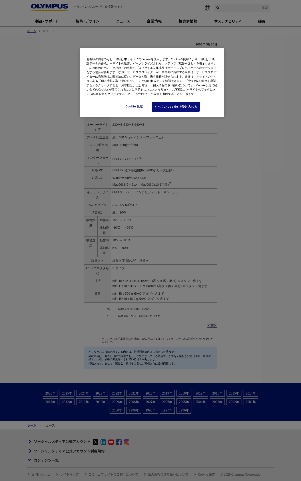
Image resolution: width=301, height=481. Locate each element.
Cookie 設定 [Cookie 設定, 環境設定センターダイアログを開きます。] (134, 106)
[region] (152, 82)
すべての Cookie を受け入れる (176, 107)
